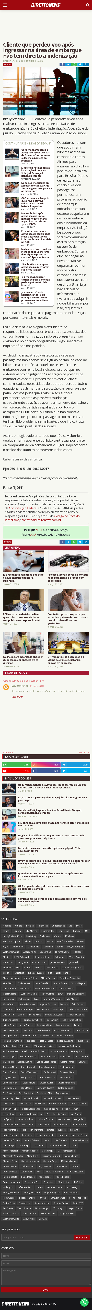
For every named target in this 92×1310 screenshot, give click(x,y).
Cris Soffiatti (18, 946)
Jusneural (74, 1129)
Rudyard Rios (9, 1046)
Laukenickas (20, 685)
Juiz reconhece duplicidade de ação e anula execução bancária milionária (23, 577)
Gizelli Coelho (9, 993)
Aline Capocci (9, 1004)
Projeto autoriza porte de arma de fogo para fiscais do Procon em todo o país (68, 577)
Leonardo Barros (11, 1140)
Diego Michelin (10, 1077)
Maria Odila (32, 1156)
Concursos (64, 931)
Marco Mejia (47, 1150)
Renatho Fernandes (12, 1040)
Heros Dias (8, 1114)
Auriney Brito (77, 1051)
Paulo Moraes (27, 1176)
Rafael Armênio (25, 1187)
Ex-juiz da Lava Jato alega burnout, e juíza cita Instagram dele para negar (52, 799)
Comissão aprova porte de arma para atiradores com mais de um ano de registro (52, 900)
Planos (27, 967)
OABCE (75, 1166)
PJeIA (39, 1171)
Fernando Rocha (32, 1098)
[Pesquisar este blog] (38, 1237)
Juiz (24, 1129)
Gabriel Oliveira (66, 988)
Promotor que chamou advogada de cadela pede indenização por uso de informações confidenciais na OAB (36, 236)
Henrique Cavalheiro (32, 1019)
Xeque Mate (29, 1218)
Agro (5, 946)
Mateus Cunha (71, 1156)
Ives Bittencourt (10, 1124)
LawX (60, 993)
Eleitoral (17, 931)
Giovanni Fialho (10, 1108)
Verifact (38, 967)
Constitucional (28, 1067)
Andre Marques (10, 1051)
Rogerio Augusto (65, 1040)
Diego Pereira (27, 1077)
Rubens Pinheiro (27, 1197)
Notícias (7, 64)
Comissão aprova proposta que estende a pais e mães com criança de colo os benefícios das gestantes (68, 619)
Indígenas (7, 1119)
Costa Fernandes (47, 1067)
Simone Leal (24, 1203)
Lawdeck (63, 1135)
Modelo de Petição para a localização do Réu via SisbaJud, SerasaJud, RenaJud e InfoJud (35, 171)
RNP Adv (78, 1182)
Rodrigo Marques (11, 1192)
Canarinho (8, 1009)
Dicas (79, 925)
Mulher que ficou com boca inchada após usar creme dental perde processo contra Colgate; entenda (36, 253)
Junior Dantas (36, 1129)
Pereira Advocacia (11, 1182)
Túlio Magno (58, 1208)
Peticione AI (8, 999)
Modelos (69, 936)
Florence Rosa (72, 1098)
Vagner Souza (75, 1208)
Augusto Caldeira (48, 1004)
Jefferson (77, 951)
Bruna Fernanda (48, 1056)
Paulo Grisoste (10, 1176)
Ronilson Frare (71, 1192)
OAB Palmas (61, 1166)
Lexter (47, 1140)
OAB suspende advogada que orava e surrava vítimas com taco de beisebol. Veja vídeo (35, 202)
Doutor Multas (66, 1077)
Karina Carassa (10, 1135)
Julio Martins (31, 931)
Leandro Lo (45, 951)
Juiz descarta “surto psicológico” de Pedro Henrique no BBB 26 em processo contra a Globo (34, 296)
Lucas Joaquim (63, 1025)
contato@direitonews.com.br (41, 520)
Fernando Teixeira (52, 1098)
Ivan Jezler (79, 1119)
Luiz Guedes (38, 1145)
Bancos (63, 1004)
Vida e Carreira (76, 957)
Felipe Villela (35, 1014)
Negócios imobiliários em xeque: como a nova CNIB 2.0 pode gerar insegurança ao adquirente (36, 187)
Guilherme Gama (28, 993)
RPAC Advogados (22, 957)
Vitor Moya (39, 1046)
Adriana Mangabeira (72, 967)
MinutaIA (28, 1030)
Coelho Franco (67, 1061)
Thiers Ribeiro (24, 1208)
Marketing (31, 936)
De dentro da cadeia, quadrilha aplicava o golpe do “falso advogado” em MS (49, 849)
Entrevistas (8, 962)
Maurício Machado (30, 1161)
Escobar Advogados (45, 988)
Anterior (9, 752)
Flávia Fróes (8, 1103)
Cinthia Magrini (78, 983)
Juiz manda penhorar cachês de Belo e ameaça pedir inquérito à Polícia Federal (35, 281)
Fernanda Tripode (11, 941)
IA (41, 1114)
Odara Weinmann (62, 1030)
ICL (47, 1114)
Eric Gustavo (9, 1093)
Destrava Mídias (67, 1072)
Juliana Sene (8, 1025)
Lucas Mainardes (80, 1140)
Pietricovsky (24, 999)
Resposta (30, 1040)
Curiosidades (58, 925)
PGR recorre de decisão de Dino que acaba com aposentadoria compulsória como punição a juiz (22, 617)
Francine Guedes (76, 1014)
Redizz (40, 1187)
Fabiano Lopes (39, 962)
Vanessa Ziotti (29, 1213)
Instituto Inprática (25, 1119)
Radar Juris (8, 1187)
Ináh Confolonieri (46, 1119)
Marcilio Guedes (30, 1150)
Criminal (77, 931)
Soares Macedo (42, 1203)
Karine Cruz (27, 1135)
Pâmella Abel (64, 1182)
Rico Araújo (72, 1187)
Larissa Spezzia (26, 1025)
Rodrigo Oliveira (32, 1192)
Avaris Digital (9, 1056)
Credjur (6, 972)
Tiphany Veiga (41, 1208)
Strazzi (6, 931)
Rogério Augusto (52, 1192)
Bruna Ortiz (65, 1056)
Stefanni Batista (61, 1203)
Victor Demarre (48, 1213)
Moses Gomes (10, 1166)
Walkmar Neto (24, 983)
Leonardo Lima (44, 1025)
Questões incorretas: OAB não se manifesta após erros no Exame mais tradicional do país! (50, 875)
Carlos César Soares (46, 1061)
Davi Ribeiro (43, 1009)
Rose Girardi (9, 1197)
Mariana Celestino (76, 993)
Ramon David (46, 1035)
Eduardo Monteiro (66, 1082)
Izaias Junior (28, 1124)
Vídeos (80, 941)
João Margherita (10, 1129)
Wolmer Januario (11, 951)
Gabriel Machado (78, 1103)
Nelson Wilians (43, 1030)
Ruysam (43, 1197)
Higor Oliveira (62, 951)
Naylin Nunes (45, 1166)
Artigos (18, 925)
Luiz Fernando (63, 972)
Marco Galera (30, 978)
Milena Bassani (48, 978)
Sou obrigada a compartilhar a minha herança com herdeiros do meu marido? (53, 824)
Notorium (48, 946)
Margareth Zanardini (13, 1156)
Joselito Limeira (58, 962)
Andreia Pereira (27, 1004)
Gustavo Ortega (10, 1019)
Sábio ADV (78, 1203)
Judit (50, 972)
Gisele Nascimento (31, 1108)
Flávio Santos (25, 1103)
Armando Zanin (38, 1051)
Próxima (83, 752)
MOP (74, 1145)
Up (86, 931)
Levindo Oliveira (31, 1140)
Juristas (50, 1129)
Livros (50, 941)
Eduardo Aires (46, 1082)
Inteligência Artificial (12, 936)
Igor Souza (76, 1114)
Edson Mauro (29, 1082)
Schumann (60, 957)
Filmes (28, 941)
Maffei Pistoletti (10, 1150)
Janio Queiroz (47, 993)
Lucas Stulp (8, 1145)
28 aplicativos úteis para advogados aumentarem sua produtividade (35, 267)
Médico (6, 957)
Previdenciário (29, 1035)
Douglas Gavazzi (47, 1077)
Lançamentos (47, 931)
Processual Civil (32, 1182)
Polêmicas (43, 925)
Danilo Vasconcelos (30, 1072)
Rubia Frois (83, 1040)
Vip (70, 925)
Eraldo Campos (65, 1088)
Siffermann (25, 1046)
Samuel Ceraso (58, 1197)
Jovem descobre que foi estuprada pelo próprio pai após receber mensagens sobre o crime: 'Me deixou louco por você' (54, 862)
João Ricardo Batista (71, 1019)
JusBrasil (74, 962)
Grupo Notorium (70, 1108)
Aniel (24, 1051)
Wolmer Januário (11, 1218)
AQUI (39, 530)
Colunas (82, 1061)
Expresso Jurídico (11, 1098)
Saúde (60, 946)
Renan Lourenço (65, 1035)
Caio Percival (78, 1004)
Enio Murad (8, 1014)
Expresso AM (62, 1093)
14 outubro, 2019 (37, 686)
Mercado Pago (50, 1161)
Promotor (48, 1182)
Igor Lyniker (52, 1019)
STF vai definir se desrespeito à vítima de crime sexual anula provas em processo (66, 659)
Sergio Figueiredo (77, 1197)
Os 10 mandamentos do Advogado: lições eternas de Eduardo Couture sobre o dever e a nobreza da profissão (35, 155)
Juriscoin (39, 941)
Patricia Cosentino (54, 1171)
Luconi (77, 1025)
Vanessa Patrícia (11, 1213)
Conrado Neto (10, 1067)
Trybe (37, 999)
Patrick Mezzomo (75, 1171)
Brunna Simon (60, 983)
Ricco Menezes (46, 1040)
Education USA (10, 1088)
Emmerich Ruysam (45, 1088)
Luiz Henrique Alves (58, 1145)
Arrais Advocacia (58, 1051)
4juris (51, 1046)
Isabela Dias (64, 1119)
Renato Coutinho (55, 1187)
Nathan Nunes (27, 1166)
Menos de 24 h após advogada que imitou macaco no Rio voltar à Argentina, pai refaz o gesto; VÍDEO (34, 219)
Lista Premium (60, 1140)
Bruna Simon (82, 1056)
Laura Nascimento (45, 1135)
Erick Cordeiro (26, 1093)
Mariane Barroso (11, 1030)
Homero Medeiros (27, 1114)
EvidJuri (21, 1014)
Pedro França (45, 1176)
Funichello (40, 1103)
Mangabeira (33, 946)
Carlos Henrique (25, 1009)
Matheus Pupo (10, 1161)
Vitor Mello (8, 983)
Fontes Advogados (54, 1014)
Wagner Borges (67, 1213)
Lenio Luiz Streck (79, 1135)
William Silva (52, 967)
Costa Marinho (67, 1067)
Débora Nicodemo (78, 1009)
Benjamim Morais (28, 1056)
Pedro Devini (81, 1030)
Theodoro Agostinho (70, 978)
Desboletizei (50, 1072)
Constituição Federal (23, 508)
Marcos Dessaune (66, 1150)
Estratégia (19, 972)
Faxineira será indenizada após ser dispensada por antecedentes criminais (23, 659)
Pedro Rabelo (62, 1176)
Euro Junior (23, 962)
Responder (17, 696)
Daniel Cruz (25, 988)
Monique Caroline (11, 967)
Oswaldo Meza (10, 1171)
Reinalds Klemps (43, 957)
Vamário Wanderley (53, 999)
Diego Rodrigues (75, 946)
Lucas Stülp (23, 1145)
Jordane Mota (79, 1124)
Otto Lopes (26, 1171)
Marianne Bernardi (51, 1156)
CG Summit (8, 1061)
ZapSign (43, 1218)
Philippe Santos (10, 1035)
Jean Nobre (43, 1124)
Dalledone (45, 936)
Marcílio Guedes (65, 941)
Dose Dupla (58, 1009)
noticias (30, 925)
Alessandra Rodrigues (69, 1046)
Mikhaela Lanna (68, 1161)
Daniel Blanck (9, 988)
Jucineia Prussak (35, 972)
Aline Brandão (42, 983)
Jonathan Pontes (60, 1124)
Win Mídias (72, 999)
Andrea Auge (29, 951)
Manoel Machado (11, 978)
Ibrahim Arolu (59, 1114)
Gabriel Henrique (57, 1103)
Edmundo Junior (10, 1082)
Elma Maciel (26, 1088)
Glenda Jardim (51, 1108)
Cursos (57, 936)
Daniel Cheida (9, 1072)
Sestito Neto (9, 1203)
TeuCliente (8, 1208)
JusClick (61, 1129)
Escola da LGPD (44, 1093)
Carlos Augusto (25, 1061)
